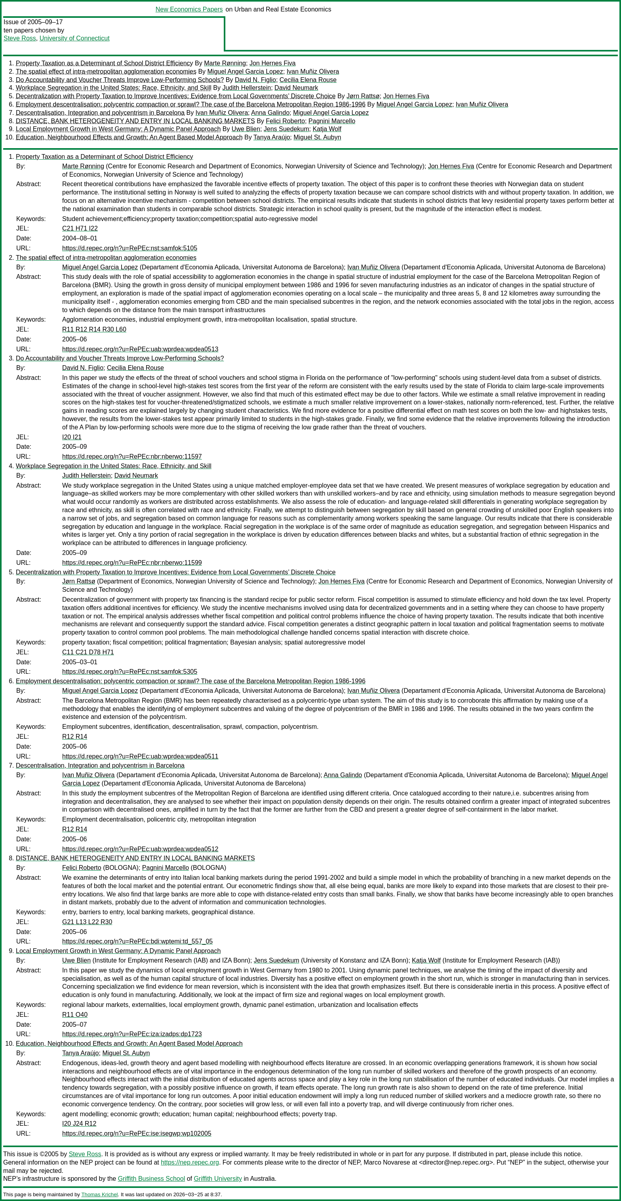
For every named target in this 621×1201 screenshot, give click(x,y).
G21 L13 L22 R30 (87, 922)
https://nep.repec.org (190, 1162)
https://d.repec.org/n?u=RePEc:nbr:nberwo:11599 (132, 562)
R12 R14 (74, 736)
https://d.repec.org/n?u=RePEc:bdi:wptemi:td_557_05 (137, 941)
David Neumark (296, 87)
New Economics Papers (189, 9)
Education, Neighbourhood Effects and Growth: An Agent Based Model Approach (129, 137)
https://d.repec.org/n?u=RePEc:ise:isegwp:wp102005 (136, 1133)
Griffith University (218, 1178)
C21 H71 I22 (80, 228)
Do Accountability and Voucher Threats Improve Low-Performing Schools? (120, 79)
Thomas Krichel (99, 1194)
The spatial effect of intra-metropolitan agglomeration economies (106, 71)
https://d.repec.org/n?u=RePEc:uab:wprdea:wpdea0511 (140, 756)
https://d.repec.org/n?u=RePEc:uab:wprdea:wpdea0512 (140, 849)
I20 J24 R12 (79, 1123)
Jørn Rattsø (363, 96)
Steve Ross (20, 38)
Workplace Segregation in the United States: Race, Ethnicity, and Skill (113, 87)
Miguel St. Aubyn (317, 137)
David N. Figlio (255, 79)
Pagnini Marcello (332, 121)
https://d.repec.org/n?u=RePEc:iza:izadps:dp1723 (132, 1034)
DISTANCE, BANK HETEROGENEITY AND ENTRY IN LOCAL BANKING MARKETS (135, 121)
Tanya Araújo (271, 137)
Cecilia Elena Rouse (308, 79)
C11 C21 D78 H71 (88, 652)
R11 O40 (75, 1014)
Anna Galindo (270, 112)
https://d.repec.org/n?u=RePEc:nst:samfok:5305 (129, 671)
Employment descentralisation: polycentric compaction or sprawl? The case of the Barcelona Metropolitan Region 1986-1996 (191, 104)
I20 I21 (72, 437)
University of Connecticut (75, 38)
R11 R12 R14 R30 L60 (94, 329)
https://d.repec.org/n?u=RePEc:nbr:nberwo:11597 (132, 456)
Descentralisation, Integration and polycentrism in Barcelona (100, 112)
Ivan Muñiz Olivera (313, 71)
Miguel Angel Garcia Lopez (245, 71)
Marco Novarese (387, 1162)
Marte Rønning (225, 63)
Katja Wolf (326, 129)
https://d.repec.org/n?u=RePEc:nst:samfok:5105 (129, 248)
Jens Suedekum (286, 129)
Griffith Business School (151, 1178)
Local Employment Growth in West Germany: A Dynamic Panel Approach (118, 129)
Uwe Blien (246, 129)
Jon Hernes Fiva (273, 63)
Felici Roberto (285, 121)
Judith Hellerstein (246, 87)
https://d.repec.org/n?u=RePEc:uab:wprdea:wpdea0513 (140, 349)
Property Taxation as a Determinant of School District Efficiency (104, 63)
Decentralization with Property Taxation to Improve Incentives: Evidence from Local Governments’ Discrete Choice (175, 96)
